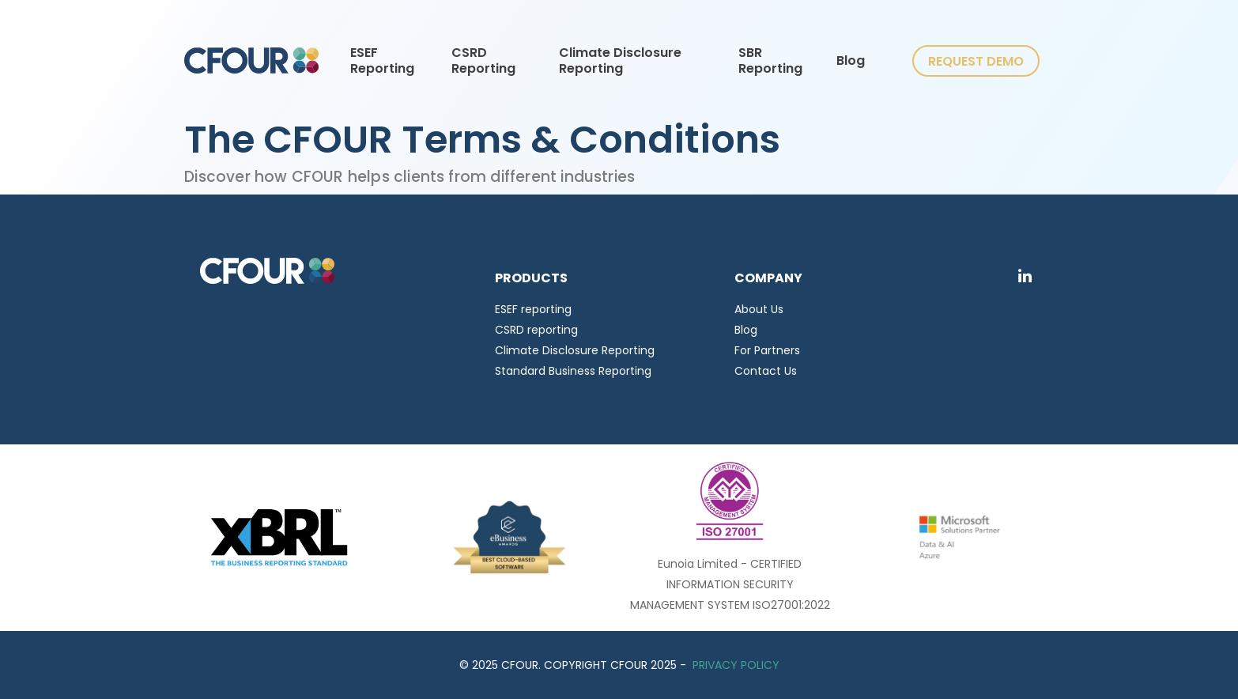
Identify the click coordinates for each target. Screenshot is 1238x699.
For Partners (767, 350)
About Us (758, 309)
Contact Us (765, 371)
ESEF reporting (533, 309)
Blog (745, 330)
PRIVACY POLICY (736, 665)
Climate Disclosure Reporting (575, 350)
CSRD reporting (536, 330)
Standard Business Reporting (573, 371)
